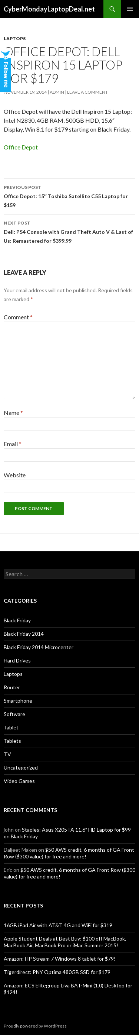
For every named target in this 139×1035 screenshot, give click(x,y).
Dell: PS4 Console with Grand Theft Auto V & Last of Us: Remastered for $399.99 (69, 231)
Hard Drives (17, 660)
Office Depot (21, 147)
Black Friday (17, 620)
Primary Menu (130, 9)
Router (12, 687)
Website (15, 474)
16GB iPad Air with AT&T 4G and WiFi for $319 (58, 925)
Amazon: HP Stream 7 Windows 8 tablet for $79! (60, 958)
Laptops (15, 38)
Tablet (11, 727)
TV (7, 754)
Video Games (19, 781)
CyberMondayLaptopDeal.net (49, 9)
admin (57, 92)
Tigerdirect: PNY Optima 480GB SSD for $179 (57, 972)
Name (13, 412)
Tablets (12, 741)
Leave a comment (87, 92)
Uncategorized (21, 767)
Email (12, 443)
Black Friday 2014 (24, 634)
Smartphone (18, 700)
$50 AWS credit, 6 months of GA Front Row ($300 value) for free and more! (69, 853)
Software (14, 714)
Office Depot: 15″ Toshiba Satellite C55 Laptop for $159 (69, 195)
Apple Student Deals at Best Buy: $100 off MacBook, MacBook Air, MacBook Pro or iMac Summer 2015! (65, 941)
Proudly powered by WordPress (35, 1026)
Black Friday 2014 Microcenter (38, 647)
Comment (18, 316)
